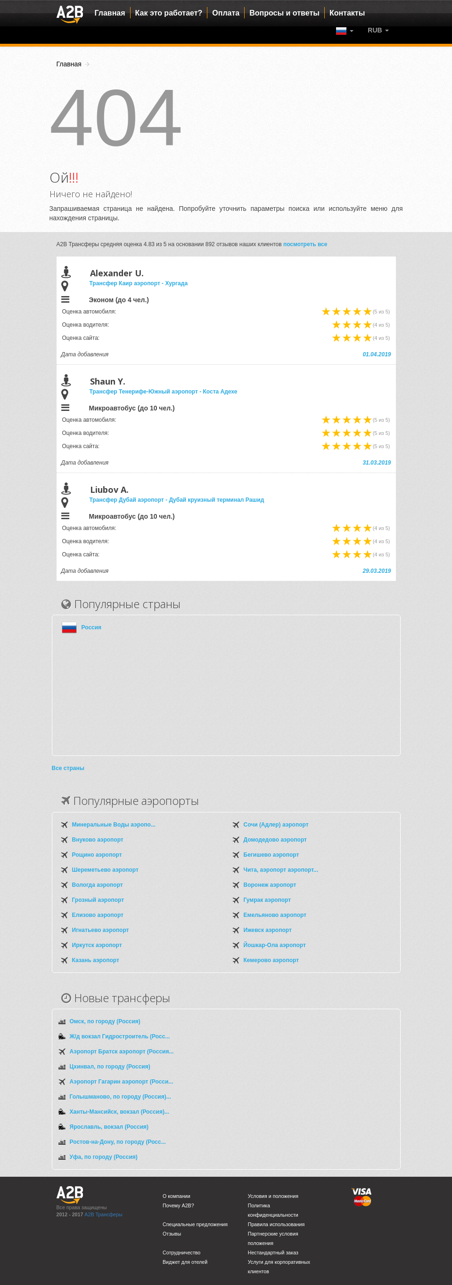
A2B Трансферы (103, 1214)
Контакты (347, 13)
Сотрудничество (181, 1252)
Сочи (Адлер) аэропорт (276, 824)
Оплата (225, 13)
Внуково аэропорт (97, 839)
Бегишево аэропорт (271, 854)
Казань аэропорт (95, 960)
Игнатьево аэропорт (100, 930)
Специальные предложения (195, 1224)
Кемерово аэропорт (271, 960)
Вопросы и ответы (284, 13)
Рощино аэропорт (97, 854)
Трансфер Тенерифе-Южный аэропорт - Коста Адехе (164, 391)
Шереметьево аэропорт (105, 870)
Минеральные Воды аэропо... (114, 824)
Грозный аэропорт (98, 900)
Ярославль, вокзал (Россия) (109, 1127)
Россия (92, 627)
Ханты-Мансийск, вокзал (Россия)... (119, 1111)
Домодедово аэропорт (275, 839)
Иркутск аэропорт (97, 945)
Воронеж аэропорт (270, 885)
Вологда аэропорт (97, 885)
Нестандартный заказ (273, 1252)
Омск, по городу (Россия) (105, 1021)
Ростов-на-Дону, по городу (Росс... (118, 1142)
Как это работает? (169, 13)
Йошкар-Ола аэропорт (275, 945)
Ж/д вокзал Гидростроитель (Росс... (120, 1036)
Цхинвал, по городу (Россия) (110, 1066)
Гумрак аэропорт (267, 900)
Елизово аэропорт (97, 915)
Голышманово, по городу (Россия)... (120, 1096)
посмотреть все (305, 244)
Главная (110, 13)
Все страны (68, 768)
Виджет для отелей (185, 1262)
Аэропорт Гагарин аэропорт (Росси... (121, 1081)
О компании (176, 1196)
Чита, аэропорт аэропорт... (281, 870)
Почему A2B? (178, 1205)
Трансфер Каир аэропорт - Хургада (139, 283)
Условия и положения (273, 1196)
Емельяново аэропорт (275, 915)
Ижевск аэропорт (268, 930)
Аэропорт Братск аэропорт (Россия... (122, 1051)
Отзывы (172, 1234)
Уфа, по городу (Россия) (104, 1157)
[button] (378, 30)
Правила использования (276, 1224)
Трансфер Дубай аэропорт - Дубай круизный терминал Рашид (177, 500)
